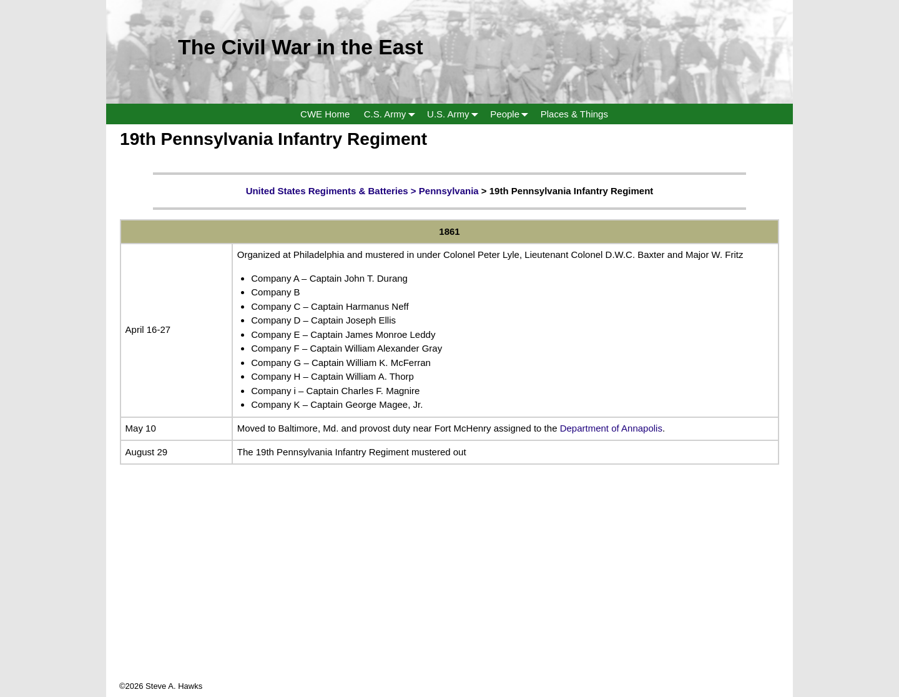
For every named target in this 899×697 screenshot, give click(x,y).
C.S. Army (392, 114)
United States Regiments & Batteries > (332, 190)
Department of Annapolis (611, 428)
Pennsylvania (449, 190)
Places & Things (574, 114)
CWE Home (325, 114)
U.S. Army (455, 114)
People (511, 114)
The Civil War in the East (300, 47)
